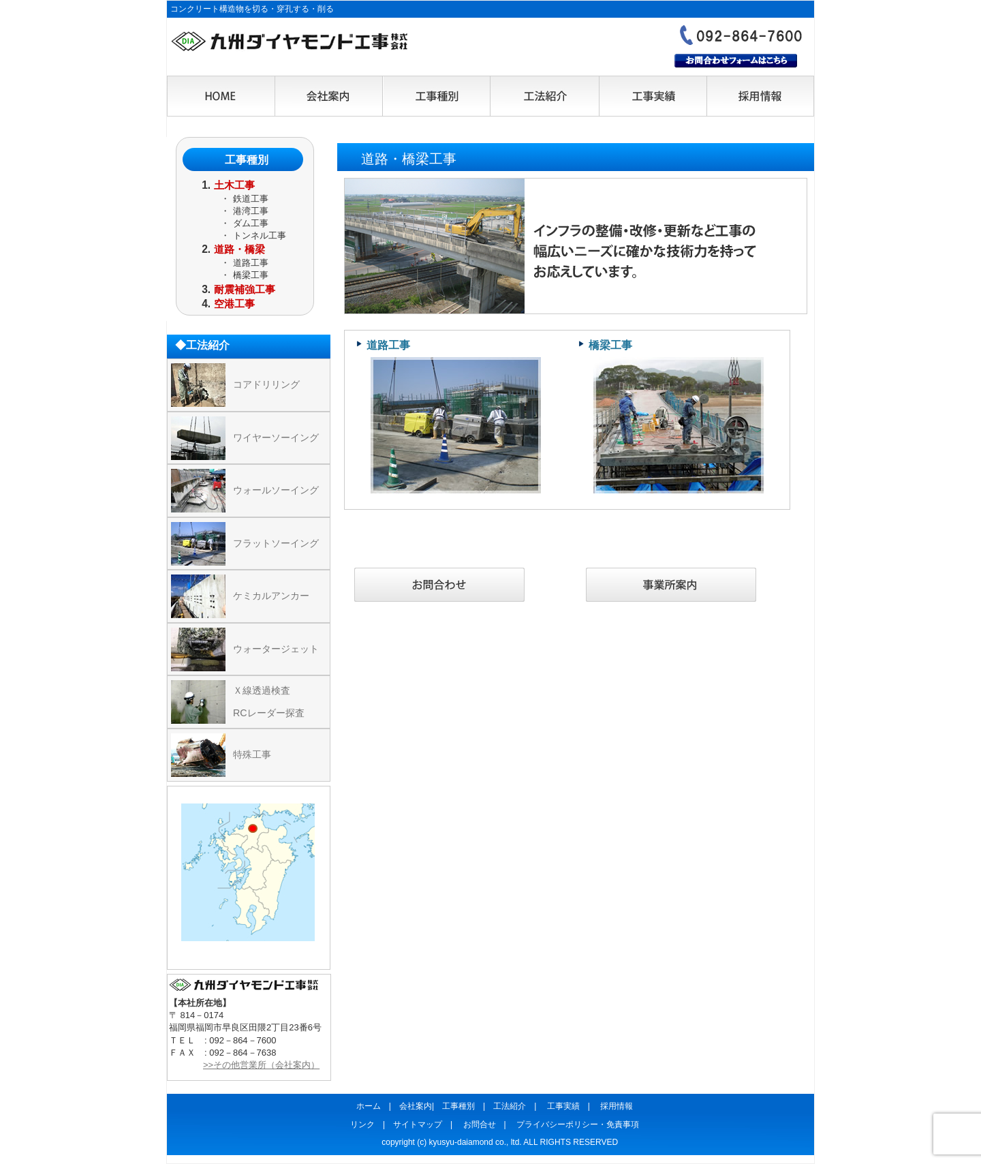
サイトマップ (417, 1124)
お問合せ (479, 1124)
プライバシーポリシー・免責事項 (577, 1124)
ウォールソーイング (276, 490)
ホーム (368, 1106)
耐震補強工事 (244, 289)
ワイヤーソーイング (276, 437)
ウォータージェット (276, 648)
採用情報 (759, 97)
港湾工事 (250, 211)
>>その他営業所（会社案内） (261, 1065)
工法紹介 (544, 97)
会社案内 (329, 97)
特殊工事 (252, 754)
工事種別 (436, 97)
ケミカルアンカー (271, 595)
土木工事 (234, 185)
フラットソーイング (276, 543)
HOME (221, 97)
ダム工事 (250, 223)
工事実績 (652, 97)
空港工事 (234, 303)
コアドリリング (266, 384)
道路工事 (388, 345)
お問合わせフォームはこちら (735, 60)
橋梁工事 (610, 345)
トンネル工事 (259, 235)
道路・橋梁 (239, 249)
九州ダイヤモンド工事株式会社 (289, 41)
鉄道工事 (250, 199)
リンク (362, 1124)
